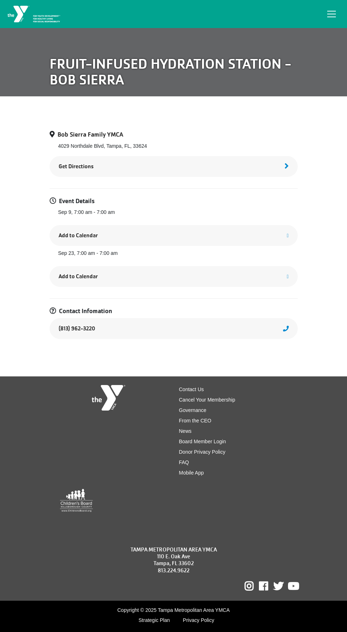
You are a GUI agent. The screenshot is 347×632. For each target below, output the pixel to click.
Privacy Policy (198, 620)
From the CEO (195, 420)
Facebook (268, 586)
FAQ (184, 462)
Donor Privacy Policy (202, 452)
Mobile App (191, 473)
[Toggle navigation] (331, 14)
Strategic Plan (154, 620)
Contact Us (191, 389)
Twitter (278, 586)
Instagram (254, 586)
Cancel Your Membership (207, 400)
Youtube (293, 586)
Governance (192, 410)
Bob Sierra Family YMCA (90, 134)
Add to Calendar (78, 235)
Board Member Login (202, 441)
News (185, 431)
